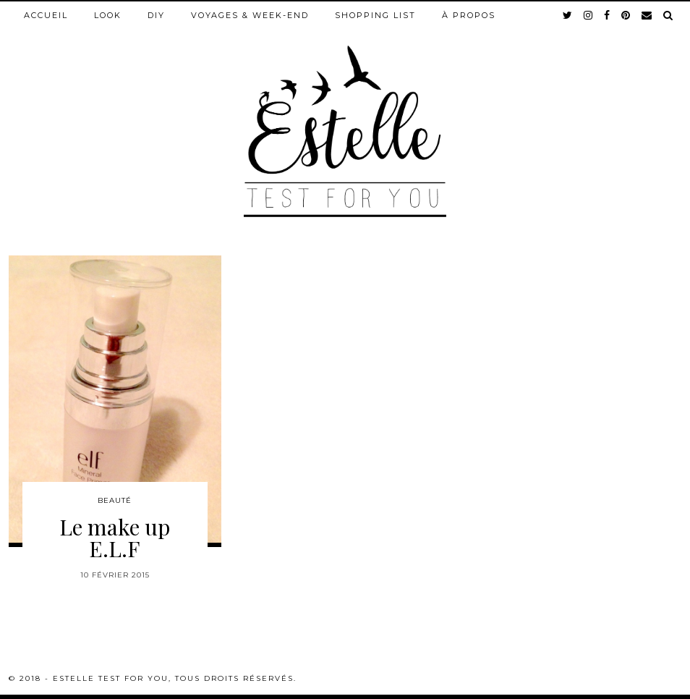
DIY (156, 15)
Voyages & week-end (250, 15)
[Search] (668, 15)
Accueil (46, 15)
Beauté (115, 500)
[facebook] (607, 15)
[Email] (647, 15)
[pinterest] (626, 15)
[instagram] (589, 15)
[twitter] (568, 15)
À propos (468, 15)
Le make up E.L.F (114, 537)
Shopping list (375, 15)
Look (108, 15)
